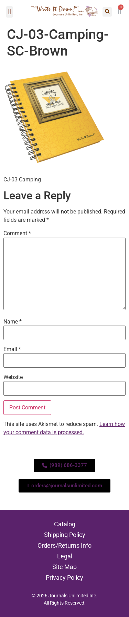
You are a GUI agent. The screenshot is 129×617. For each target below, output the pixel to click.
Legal (64, 556)
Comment (17, 233)
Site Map (64, 566)
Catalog (64, 524)
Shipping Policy (64, 534)
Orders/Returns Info (64, 545)
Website (13, 377)
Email (12, 349)
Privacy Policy (64, 577)
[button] (9, 12)
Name (12, 322)
